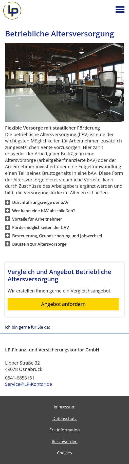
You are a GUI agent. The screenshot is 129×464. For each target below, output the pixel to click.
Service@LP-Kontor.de (28, 384)
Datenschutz (64, 418)
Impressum (65, 407)
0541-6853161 (19, 378)
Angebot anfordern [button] (63, 304)
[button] (40, 202)
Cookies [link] (64, 453)
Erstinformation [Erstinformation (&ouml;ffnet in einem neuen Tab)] (64, 430)
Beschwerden (65, 441)
